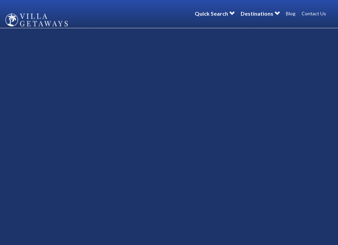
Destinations (260, 13)
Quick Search (215, 13)
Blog (290, 13)
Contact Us (314, 13)
